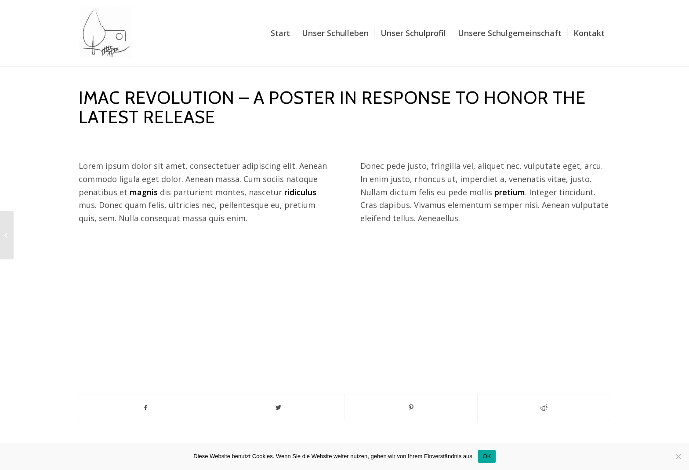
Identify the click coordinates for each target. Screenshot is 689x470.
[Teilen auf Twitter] (278, 407)
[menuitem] (280, 33)
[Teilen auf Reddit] (544, 407)
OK (486, 456)
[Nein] (678, 456)
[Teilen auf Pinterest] (411, 407)
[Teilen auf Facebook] (145, 407)
